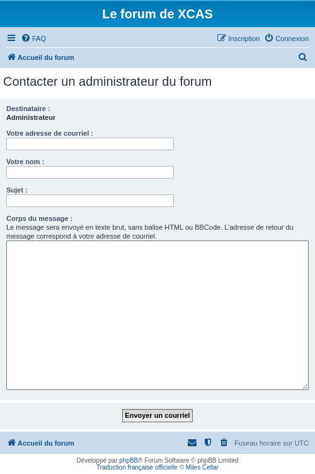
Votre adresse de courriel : (49, 133)
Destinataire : (28, 108)
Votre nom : (25, 161)
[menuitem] (33, 38)
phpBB (128, 460)
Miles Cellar (202, 467)
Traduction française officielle (137, 467)
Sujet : (17, 190)
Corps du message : (39, 218)
